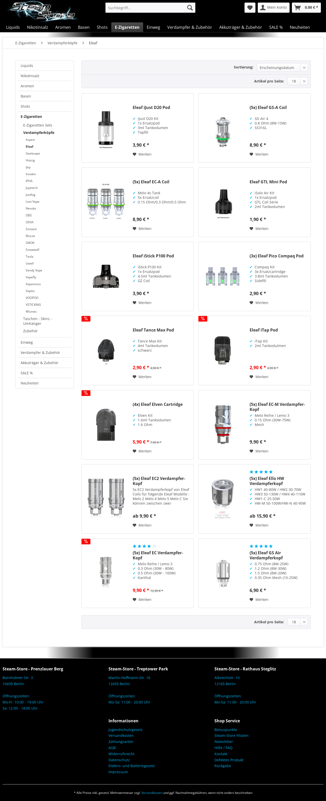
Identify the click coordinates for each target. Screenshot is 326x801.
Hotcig (30, 160)
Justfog (30, 194)
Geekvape (33, 153)
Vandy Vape (34, 270)
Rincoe (30, 236)
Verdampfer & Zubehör (40, 352)
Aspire (30, 139)
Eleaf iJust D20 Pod (151, 107)
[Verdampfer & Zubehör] (190, 27)
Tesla (29, 256)
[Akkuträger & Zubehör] (241, 27)
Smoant (31, 229)
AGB (112, 747)
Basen (26, 96)
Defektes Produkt (228, 759)
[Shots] (102, 27)
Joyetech (32, 188)
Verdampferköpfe (38, 132)
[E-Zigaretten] (127, 27)
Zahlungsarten (120, 741)
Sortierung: (243, 67)
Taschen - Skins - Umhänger (37, 321)
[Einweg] (153, 27)
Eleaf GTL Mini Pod (268, 182)
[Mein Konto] (274, 8)
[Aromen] (63, 27)
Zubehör (30, 330)
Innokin (31, 174)
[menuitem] (150, 8)
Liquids (27, 65)
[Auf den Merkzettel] (142, 154)
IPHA (29, 181)
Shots (25, 106)
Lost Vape (32, 201)
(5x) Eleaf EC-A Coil (151, 182)
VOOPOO (32, 298)
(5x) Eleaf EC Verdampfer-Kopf (158, 555)
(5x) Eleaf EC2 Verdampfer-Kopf (159, 481)
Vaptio (30, 291)
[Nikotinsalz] (37, 27)
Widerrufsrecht (121, 753)
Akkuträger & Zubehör (39, 362)
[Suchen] (190, 8)
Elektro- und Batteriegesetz (131, 765)
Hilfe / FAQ (223, 747)
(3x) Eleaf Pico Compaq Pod (277, 256)
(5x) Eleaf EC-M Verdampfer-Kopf (277, 407)
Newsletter (223, 741)
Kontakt (220, 753)
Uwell (30, 263)
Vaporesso (33, 284)
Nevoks (31, 208)
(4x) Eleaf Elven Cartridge (158, 404)
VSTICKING (33, 304)
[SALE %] (276, 27)
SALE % (27, 372)
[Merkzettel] (249, 8)
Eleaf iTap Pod (264, 330)
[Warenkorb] (306, 8)
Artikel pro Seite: (269, 81)
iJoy (28, 167)
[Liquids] (13, 27)
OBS (29, 215)
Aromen (27, 86)
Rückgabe (222, 765)
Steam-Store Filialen (231, 735)
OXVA (30, 222)
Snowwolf (32, 249)
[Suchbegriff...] (150, 8)
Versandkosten (121, 735)
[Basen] (83, 27)
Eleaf (29, 146)
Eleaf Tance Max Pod (153, 330)
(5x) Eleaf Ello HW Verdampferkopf (267, 481)
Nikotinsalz (30, 75)
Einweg (27, 342)
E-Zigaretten (31, 116)
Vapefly (31, 277)
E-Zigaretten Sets (37, 125)
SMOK (30, 243)
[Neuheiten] (300, 27)
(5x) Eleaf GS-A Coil (268, 107)
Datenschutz (119, 759)
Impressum (118, 771)
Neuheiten (30, 383)
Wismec (31, 311)
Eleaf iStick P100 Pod (153, 256)
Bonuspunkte (225, 729)
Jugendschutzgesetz (125, 729)
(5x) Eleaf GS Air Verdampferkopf (266, 555)
